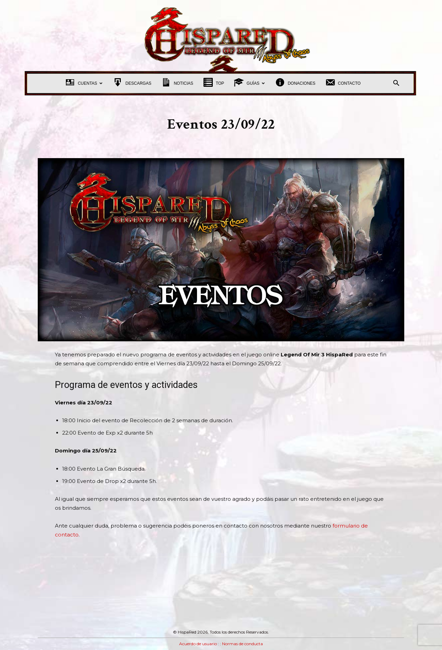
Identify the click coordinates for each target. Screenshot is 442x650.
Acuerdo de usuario (198, 643)
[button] (396, 84)
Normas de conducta (242, 643)
